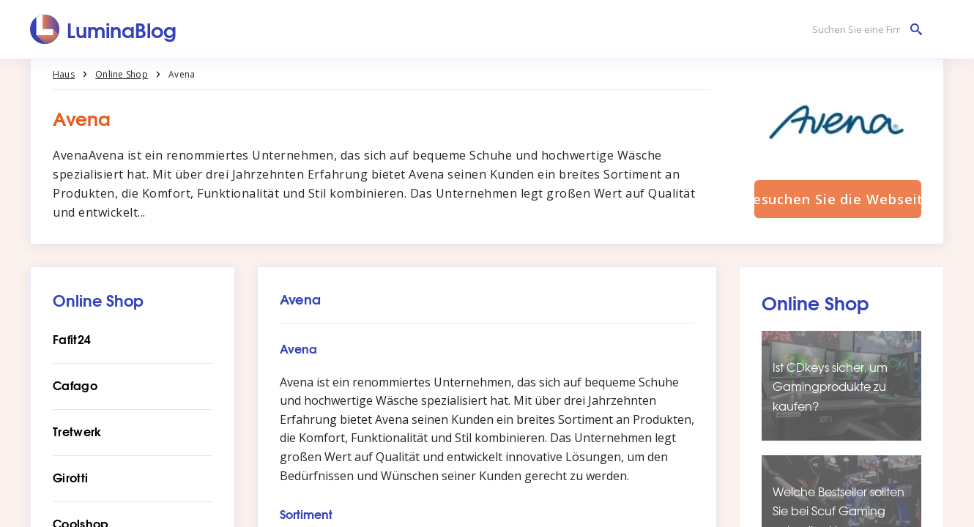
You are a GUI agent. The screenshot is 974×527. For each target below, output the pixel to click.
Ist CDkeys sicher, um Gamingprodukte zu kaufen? (830, 386)
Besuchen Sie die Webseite (837, 199)
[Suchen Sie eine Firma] (863, 30)
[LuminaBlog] (103, 29)
